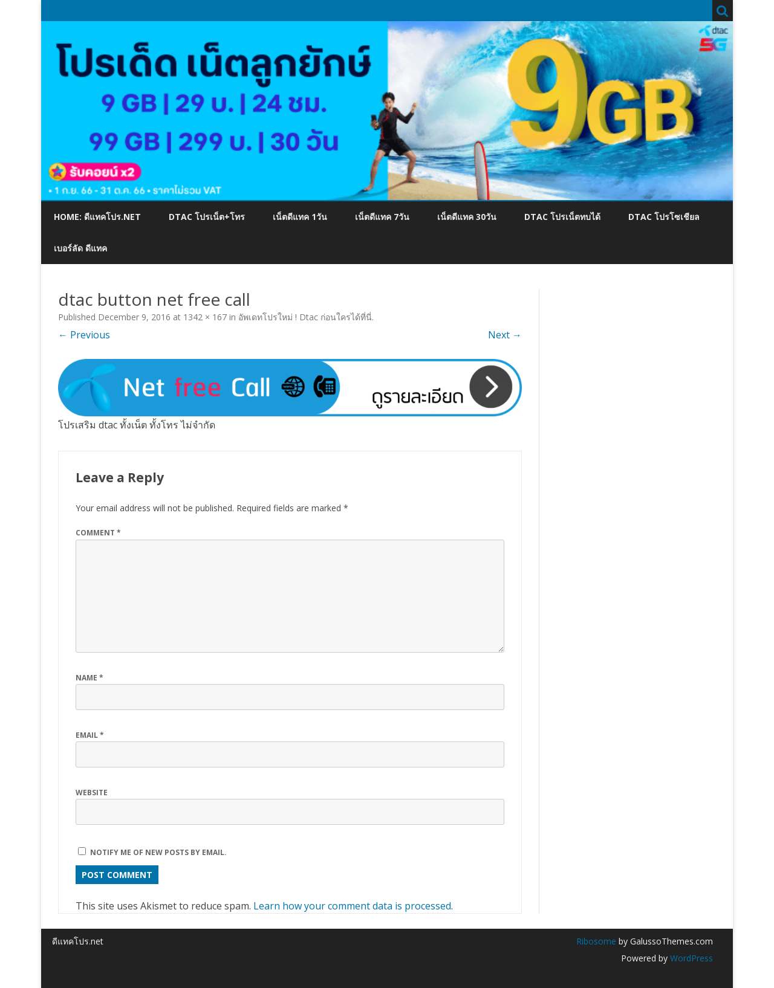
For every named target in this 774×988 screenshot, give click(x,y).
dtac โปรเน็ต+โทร (207, 216)
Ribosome (596, 941)
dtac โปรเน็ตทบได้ (562, 216)
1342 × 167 (205, 317)
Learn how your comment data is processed (352, 905)
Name (89, 678)
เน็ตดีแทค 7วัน (382, 216)
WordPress (690, 958)
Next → (505, 334)
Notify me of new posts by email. (158, 852)
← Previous (84, 334)
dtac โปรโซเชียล (664, 216)
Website (92, 792)
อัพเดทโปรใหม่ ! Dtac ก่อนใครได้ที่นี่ (305, 317)
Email (90, 735)
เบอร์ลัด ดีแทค (80, 248)
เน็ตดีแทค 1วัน (300, 216)
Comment (98, 533)
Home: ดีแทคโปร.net (97, 216)
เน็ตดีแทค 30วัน (466, 216)
